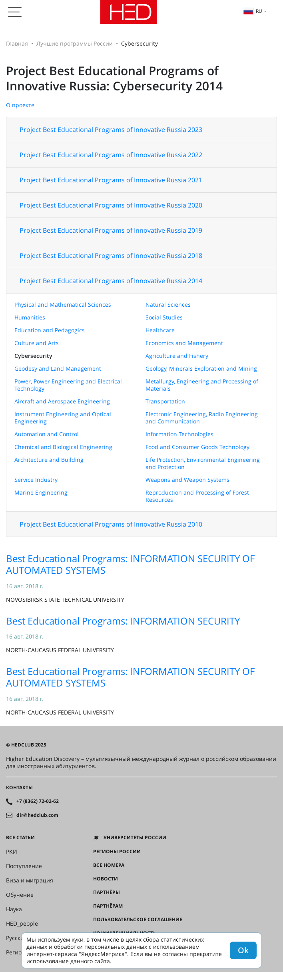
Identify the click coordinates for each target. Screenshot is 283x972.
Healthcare (160, 330)
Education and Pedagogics (49, 330)
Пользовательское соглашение (137, 919)
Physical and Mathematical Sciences (62, 304)
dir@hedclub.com (37, 815)
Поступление (24, 866)
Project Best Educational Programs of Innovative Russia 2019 (111, 230)
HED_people (22, 923)
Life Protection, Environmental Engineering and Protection (202, 463)
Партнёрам (108, 906)
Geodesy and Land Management (57, 368)
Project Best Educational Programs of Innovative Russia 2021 (111, 180)
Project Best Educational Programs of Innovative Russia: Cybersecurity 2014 (114, 78)
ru (252, 11)
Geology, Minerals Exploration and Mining (201, 368)
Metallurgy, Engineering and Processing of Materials (201, 384)
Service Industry (36, 479)
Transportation (165, 401)
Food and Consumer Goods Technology (197, 447)
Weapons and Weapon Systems (187, 479)
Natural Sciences (168, 304)
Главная (17, 43)
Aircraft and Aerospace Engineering (62, 401)
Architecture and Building (49, 459)
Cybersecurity (33, 355)
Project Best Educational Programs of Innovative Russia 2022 (111, 154)
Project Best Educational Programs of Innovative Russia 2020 (111, 205)
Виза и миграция (29, 880)
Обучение (20, 894)
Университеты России (135, 837)
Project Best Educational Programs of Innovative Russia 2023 (111, 129)
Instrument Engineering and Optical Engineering (62, 417)
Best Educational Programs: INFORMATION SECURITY (123, 620)
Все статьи (20, 837)
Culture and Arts (36, 343)
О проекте (20, 105)
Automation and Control (46, 434)
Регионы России (117, 851)
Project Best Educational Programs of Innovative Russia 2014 (111, 280)
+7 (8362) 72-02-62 (37, 801)
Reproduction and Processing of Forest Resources (197, 496)
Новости (105, 879)
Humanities (29, 317)
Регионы (18, 952)
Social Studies (164, 317)
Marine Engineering (41, 492)
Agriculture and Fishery (176, 355)
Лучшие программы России (74, 43)
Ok (243, 950)
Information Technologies (179, 434)
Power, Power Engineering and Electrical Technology (68, 384)
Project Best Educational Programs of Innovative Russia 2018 (111, 255)
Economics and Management (184, 343)
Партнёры (106, 892)
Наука (14, 909)
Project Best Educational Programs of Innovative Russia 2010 (111, 524)
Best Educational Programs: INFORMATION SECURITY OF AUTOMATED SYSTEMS (130, 564)
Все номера (108, 865)
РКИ (11, 851)
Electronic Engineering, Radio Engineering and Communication (201, 417)
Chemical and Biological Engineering (63, 447)
